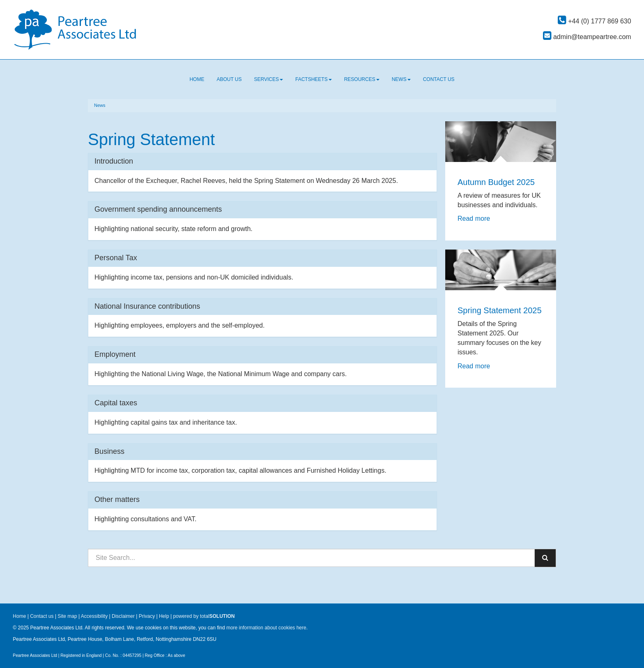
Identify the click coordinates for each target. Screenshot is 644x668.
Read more (475, 218)
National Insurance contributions (147, 306)
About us (229, 79)
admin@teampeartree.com (587, 36)
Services (268, 79)
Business (109, 451)
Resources (362, 79)
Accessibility (94, 616)
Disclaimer (123, 616)
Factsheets (313, 79)
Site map (67, 616)
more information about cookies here (266, 628)
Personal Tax (115, 258)
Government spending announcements (158, 209)
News (401, 79)
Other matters (117, 499)
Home (196, 79)
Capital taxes (115, 403)
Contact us (439, 79)
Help (164, 616)
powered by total (204, 616)
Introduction (113, 161)
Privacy (147, 616)
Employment (115, 354)
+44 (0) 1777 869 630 (594, 21)
